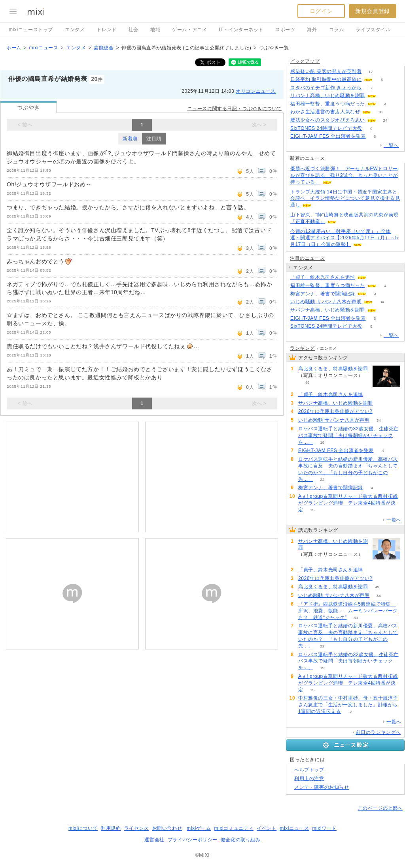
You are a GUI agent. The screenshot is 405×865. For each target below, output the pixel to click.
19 (322, 442)
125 (385, 96)
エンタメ (75, 29)
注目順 (153, 138)
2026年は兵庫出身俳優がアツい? (335, 411)
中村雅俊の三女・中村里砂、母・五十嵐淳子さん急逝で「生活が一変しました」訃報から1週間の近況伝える (348, 704)
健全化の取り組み (241, 839)
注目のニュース (307, 258)
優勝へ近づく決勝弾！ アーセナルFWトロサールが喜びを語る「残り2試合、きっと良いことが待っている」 (344, 175)
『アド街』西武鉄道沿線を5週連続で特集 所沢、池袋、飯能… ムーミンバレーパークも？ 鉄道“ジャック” (348, 610)
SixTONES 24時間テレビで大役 (326, 128)
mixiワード (324, 828)
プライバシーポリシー (193, 839)
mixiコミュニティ (234, 828)
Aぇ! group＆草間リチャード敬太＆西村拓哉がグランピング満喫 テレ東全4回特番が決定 (348, 502)
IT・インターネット (241, 29)
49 (307, 382)
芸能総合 (104, 48)
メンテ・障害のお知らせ (321, 787)
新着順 (130, 138)
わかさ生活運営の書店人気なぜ (325, 111)
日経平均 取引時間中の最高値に (325, 79)
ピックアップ (305, 61)
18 (380, 112)
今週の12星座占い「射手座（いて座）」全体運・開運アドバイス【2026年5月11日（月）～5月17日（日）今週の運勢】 (344, 238)
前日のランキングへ (378, 732)
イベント (266, 828)
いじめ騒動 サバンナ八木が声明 (325, 301)
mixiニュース (43, 48)
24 (385, 120)
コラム (336, 29)
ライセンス (136, 828)
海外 (312, 29)
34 (382, 302)
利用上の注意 (309, 778)
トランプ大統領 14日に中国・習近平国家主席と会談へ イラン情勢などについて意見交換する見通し (345, 198)
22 (322, 479)
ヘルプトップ (309, 770)
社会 (133, 29)
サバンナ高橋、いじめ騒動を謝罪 (327, 95)
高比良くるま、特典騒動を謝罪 (333, 369)
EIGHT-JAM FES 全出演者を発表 (328, 136)
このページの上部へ (380, 808)
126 (385, 310)
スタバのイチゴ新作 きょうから (325, 87)
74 (375, 277)
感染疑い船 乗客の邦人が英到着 (325, 71)
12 (350, 711)
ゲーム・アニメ (189, 29)
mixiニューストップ (31, 29)
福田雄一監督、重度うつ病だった (327, 104)
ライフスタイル (373, 29)
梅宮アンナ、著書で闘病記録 (322, 293)
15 (312, 510)
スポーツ (285, 29)
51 (381, 411)
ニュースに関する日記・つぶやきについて (234, 108)
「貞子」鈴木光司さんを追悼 (322, 277)
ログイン (321, 11)
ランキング (302, 348)
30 (356, 617)
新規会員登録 (372, 11)
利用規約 (111, 828)
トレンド (106, 29)
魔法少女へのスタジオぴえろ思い (327, 120)
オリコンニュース (256, 91)
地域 (155, 29)
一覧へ (391, 145)
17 (371, 71)
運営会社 (154, 839)
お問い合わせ (167, 828)
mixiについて (83, 828)
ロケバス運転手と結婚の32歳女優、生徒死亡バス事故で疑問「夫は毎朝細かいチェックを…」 (348, 435)
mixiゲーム (199, 828)
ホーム (13, 48)
